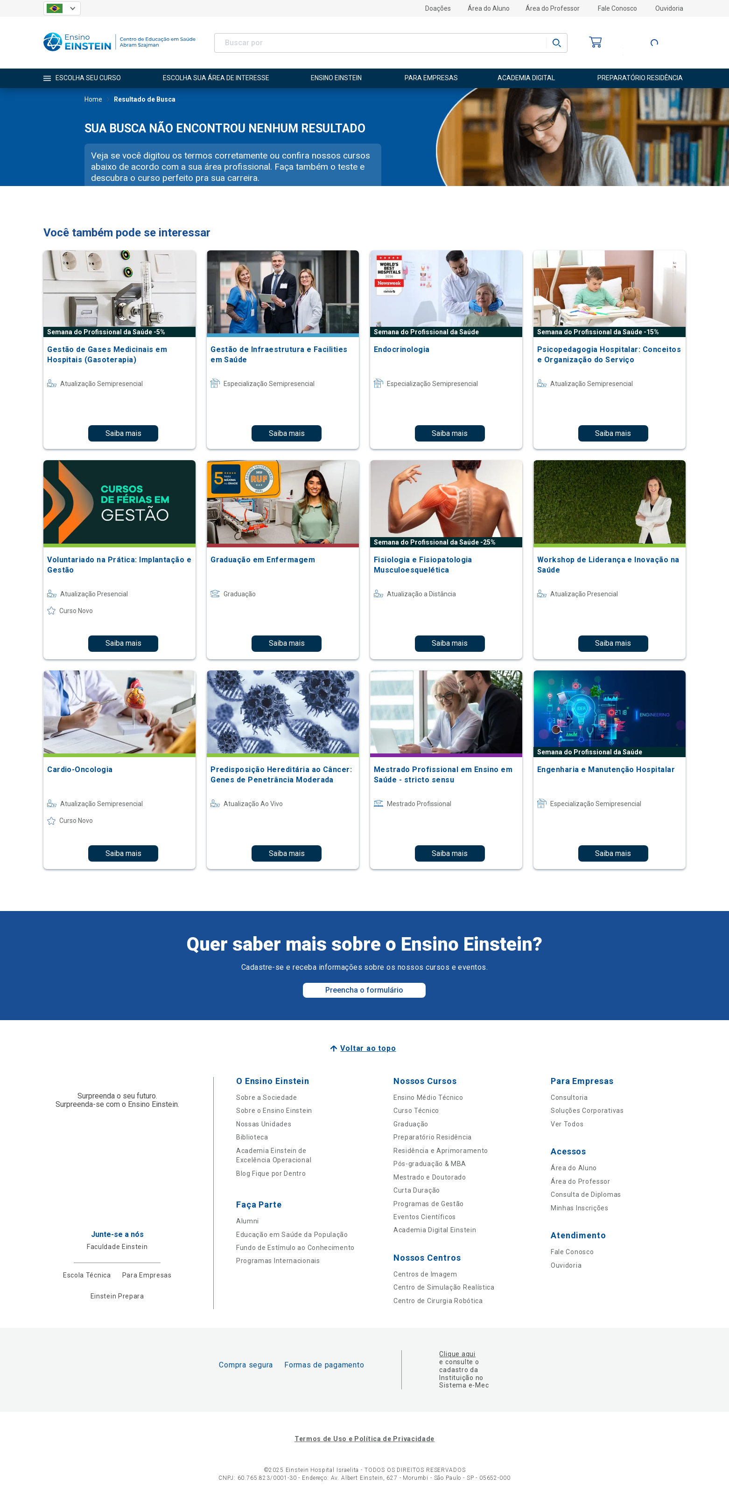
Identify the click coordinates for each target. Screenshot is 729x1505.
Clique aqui (457, 1354)
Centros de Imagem (425, 1274)
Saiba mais (123, 433)
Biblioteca (252, 1137)
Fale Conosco (617, 8)
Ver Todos (567, 1124)
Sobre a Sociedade (266, 1097)
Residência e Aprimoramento (440, 1150)
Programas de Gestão (428, 1204)
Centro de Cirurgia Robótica (438, 1301)
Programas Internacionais (278, 1260)
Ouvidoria (669, 8)
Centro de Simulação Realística (444, 1287)
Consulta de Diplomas (586, 1194)
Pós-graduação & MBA (429, 1163)
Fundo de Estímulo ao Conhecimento (295, 1247)
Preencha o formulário (364, 990)
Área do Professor (553, 8)
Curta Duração (416, 1190)
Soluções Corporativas (587, 1110)
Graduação (410, 1124)
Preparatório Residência (432, 1137)
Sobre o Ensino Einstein (274, 1110)
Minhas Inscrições (580, 1208)
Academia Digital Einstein (435, 1230)
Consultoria (569, 1097)
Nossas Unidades (264, 1124)
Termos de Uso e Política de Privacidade (364, 1439)
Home (93, 100)
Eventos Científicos (424, 1217)
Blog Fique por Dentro (271, 1173)
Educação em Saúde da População (292, 1234)
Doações (438, 8)
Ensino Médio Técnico (428, 1097)
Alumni (247, 1221)
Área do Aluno (489, 8)
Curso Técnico (416, 1110)
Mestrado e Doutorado (429, 1177)
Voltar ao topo (368, 1048)
